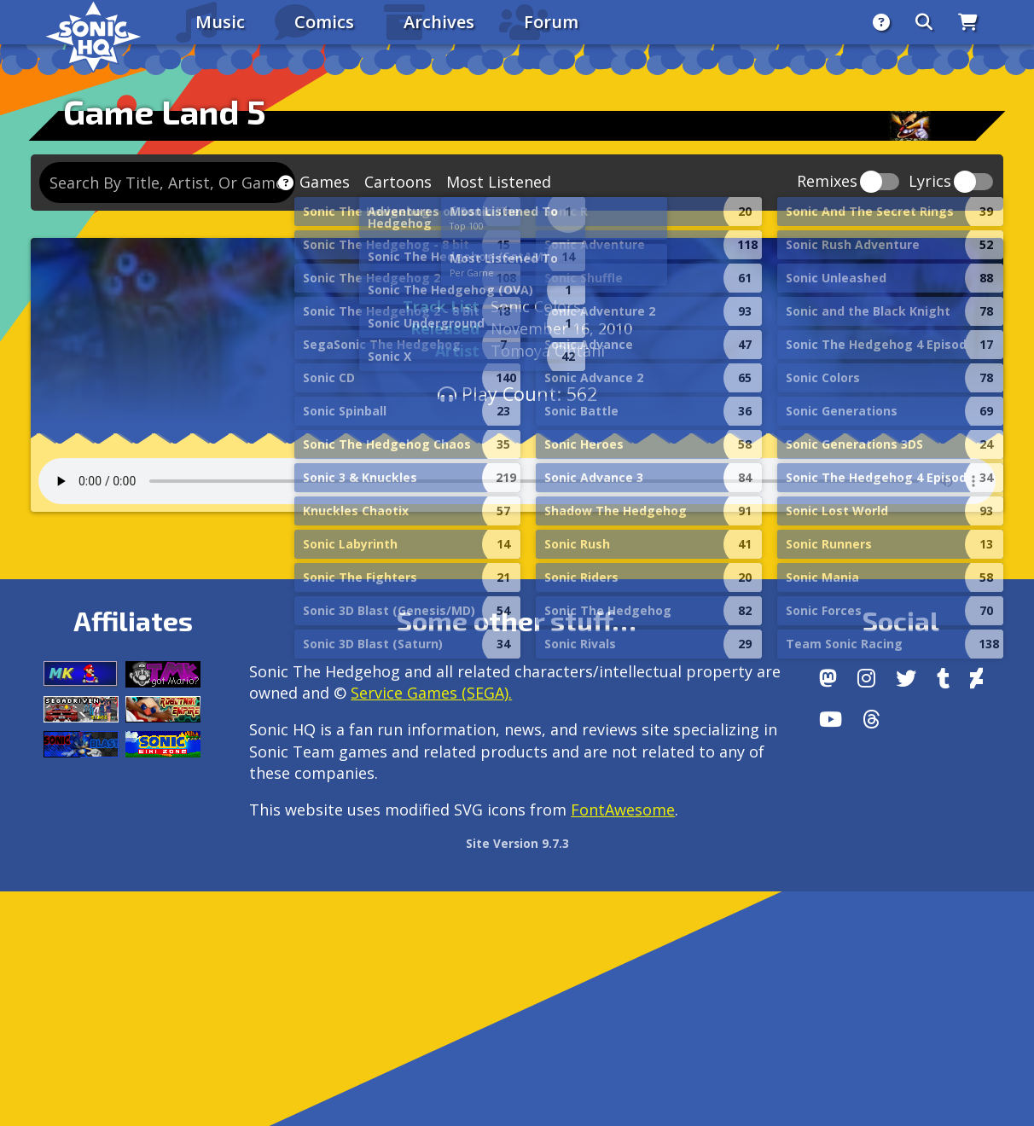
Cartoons (398, 181)
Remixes (827, 182)
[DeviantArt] (976, 678)
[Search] (924, 22)
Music (220, 21)
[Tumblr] (943, 678)
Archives (439, 21)
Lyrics (930, 182)
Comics (324, 21)
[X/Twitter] (906, 678)
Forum (551, 21)
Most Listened (498, 181)
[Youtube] (830, 719)
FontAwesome (623, 809)
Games (324, 181)
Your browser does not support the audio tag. (517, 481)
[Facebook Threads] (871, 719)
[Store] (967, 22)
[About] (881, 22)
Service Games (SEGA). (431, 692)
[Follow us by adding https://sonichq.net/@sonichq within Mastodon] (828, 678)
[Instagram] (866, 678)
